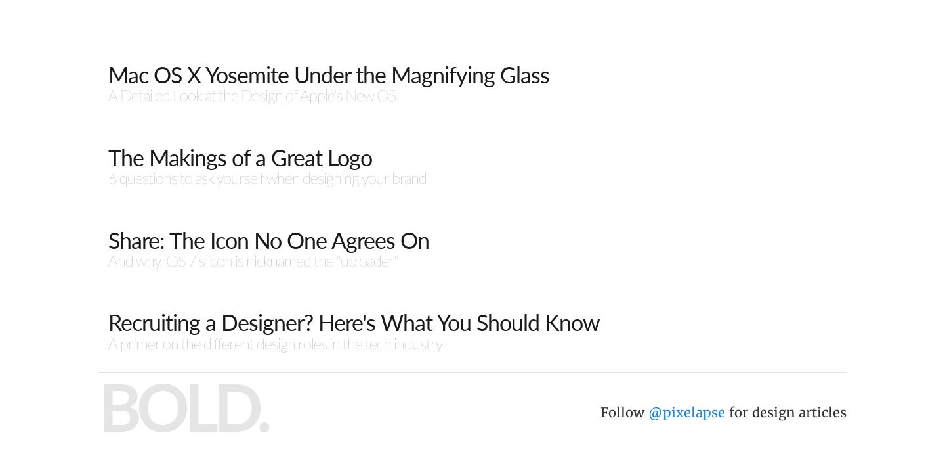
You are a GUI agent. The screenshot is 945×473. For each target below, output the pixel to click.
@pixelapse (686, 412)
